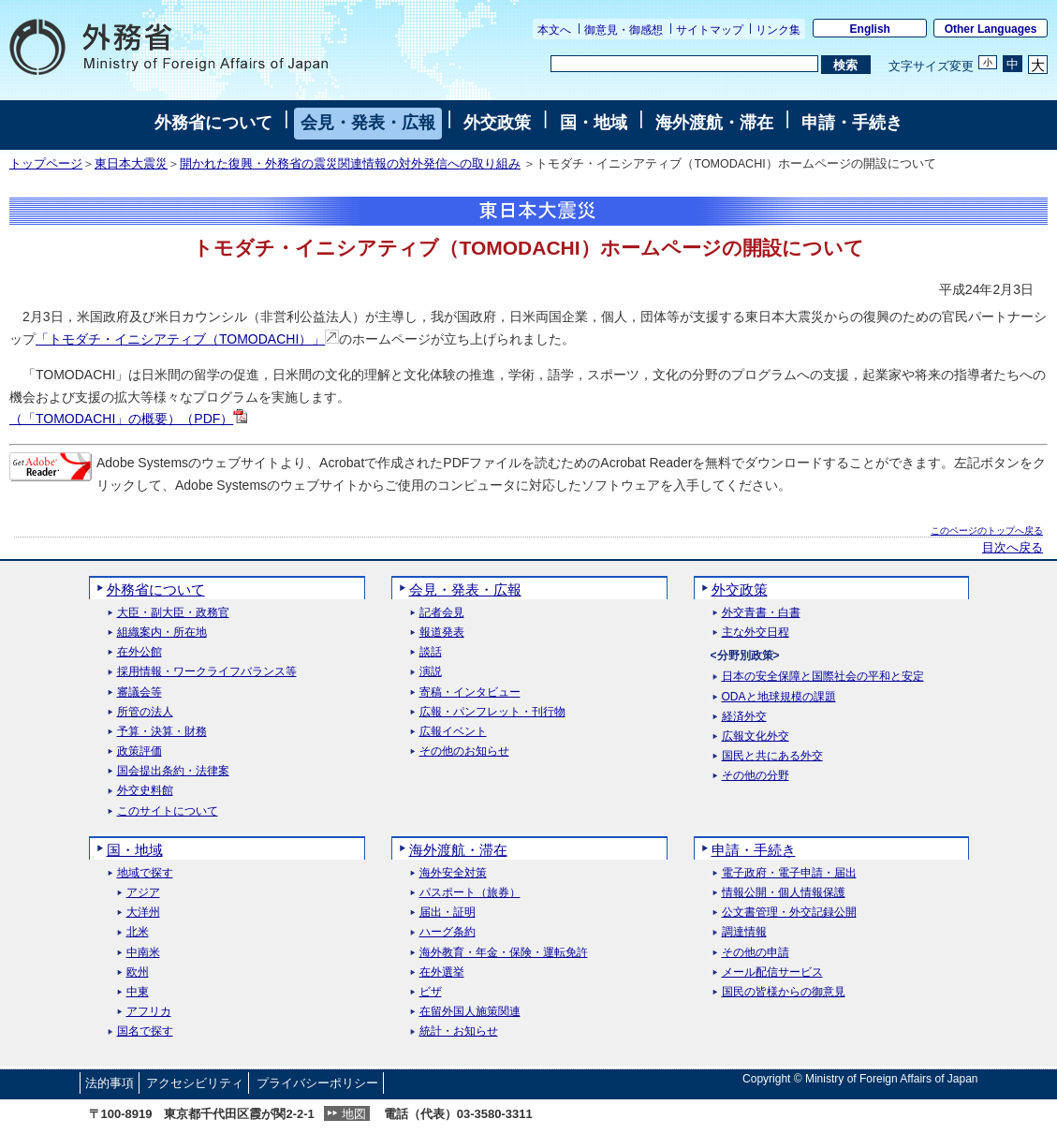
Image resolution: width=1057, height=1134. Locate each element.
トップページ (45, 163)
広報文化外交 (755, 736)
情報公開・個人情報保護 (783, 893)
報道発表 (441, 632)
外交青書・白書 (761, 613)
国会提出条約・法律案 (173, 771)
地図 (354, 1114)
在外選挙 (441, 972)
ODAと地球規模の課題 (779, 697)
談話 (430, 652)
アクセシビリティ (194, 1083)
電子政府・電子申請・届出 (789, 873)
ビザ (430, 992)
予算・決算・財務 (162, 732)
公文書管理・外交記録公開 (789, 912)
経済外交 (744, 717)
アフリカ (148, 1012)
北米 (137, 932)
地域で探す (145, 873)
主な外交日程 (755, 632)
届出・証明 (447, 912)
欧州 (137, 972)
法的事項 (109, 1083)
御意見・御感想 (623, 30)
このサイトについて (167, 811)
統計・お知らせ (458, 1031)
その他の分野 (755, 776)
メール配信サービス (772, 972)
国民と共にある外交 (772, 756)
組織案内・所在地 (162, 632)
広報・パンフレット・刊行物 (492, 712)
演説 (430, 672)
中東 (137, 992)
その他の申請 (755, 953)
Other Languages (991, 29)
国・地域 (593, 122)
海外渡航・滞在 (714, 122)
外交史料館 (145, 791)
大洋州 (143, 912)
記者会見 (441, 613)
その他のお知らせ (464, 751)
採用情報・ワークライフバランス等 (207, 672)
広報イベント (453, 732)
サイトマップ (709, 30)
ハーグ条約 (447, 932)
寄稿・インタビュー (470, 692)
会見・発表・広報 (368, 122)
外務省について (213, 122)
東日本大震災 (131, 163)
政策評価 (139, 751)
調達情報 (744, 932)
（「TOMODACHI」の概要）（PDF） (128, 418)
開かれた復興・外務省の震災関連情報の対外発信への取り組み (350, 163)
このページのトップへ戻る (987, 530)
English (870, 29)
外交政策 (497, 122)
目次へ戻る (1012, 547)
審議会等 (139, 692)
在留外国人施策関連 (470, 1012)
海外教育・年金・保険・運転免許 (503, 953)
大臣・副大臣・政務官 (173, 613)
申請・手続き (852, 122)
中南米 (143, 953)
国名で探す (145, 1031)
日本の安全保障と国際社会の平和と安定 (823, 676)
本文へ (554, 30)
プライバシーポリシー (317, 1083)
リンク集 (778, 30)
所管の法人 (145, 712)
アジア (143, 893)
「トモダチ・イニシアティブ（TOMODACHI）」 (187, 338)
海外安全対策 (453, 873)
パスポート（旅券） (470, 893)
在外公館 (139, 652)
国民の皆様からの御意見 (783, 992)
